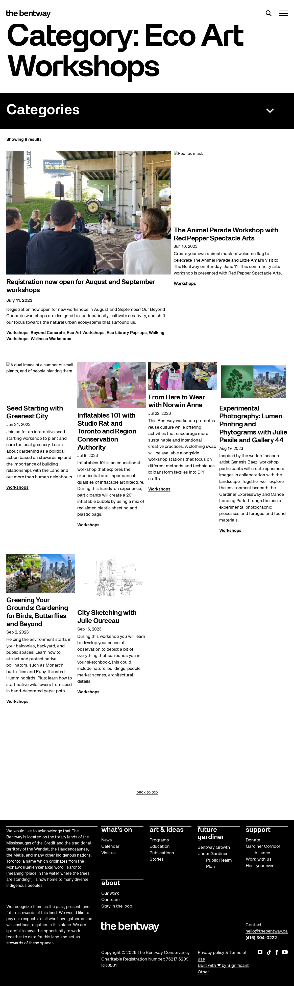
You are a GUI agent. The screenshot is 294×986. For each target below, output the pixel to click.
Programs (159, 840)
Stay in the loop (116, 906)
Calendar (110, 846)
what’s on (116, 830)
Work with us (259, 859)
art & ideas (167, 830)
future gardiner (211, 833)
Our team (110, 900)
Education (160, 846)
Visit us (108, 853)
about (110, 883)
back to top (147, 792)
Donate (253, 840)
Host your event (261, 866)
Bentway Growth (214, 848)
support (258, 830)
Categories (43, 110)
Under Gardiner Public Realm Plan (215, 860)
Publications (162, 853)
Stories (157, 859)
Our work (110, 893)
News (106, 840)
